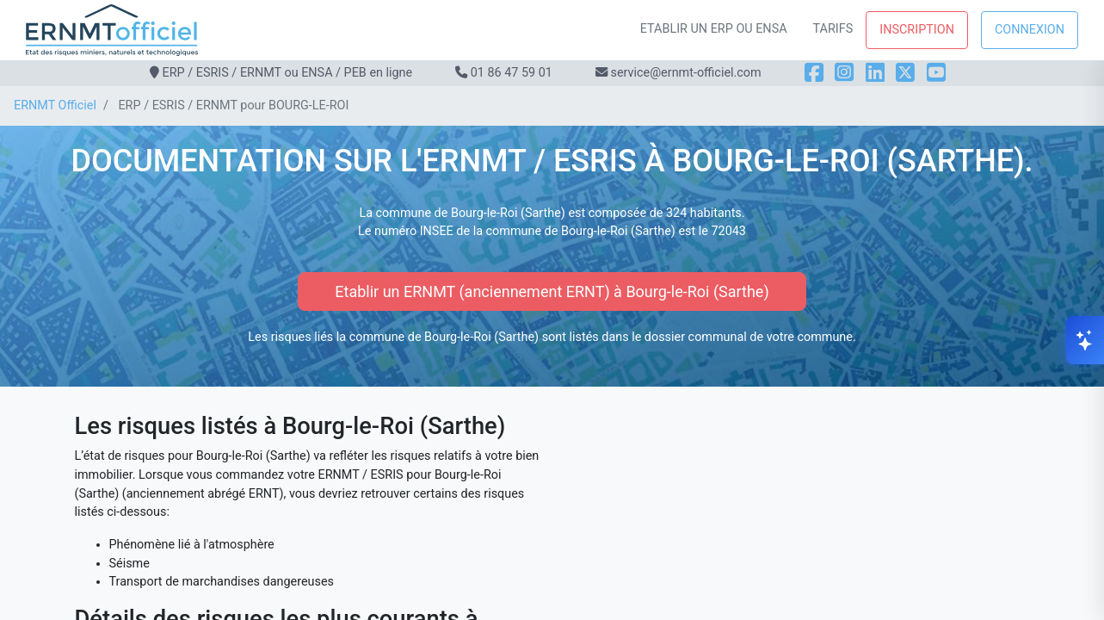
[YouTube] (936, 72)
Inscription (916, 29)
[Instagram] (844, 72)
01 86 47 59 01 (511, 72)
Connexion (1029, 29)
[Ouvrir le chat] (1085, 340)
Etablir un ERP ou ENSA (713, 29)
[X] (905, 72)
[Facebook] (814, 72)
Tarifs (833, 29)
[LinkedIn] (875, 72)
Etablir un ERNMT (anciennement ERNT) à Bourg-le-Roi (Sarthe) (551, 291)
